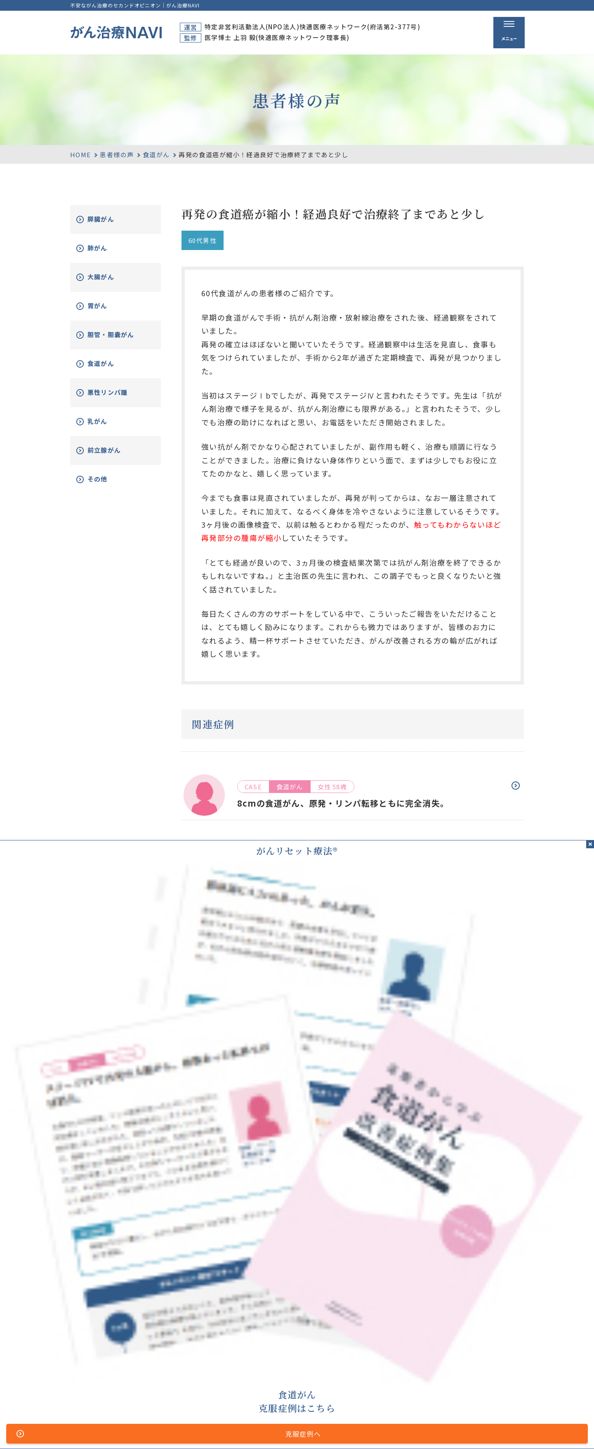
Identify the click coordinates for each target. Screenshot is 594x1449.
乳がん (106, 427)
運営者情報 (252, 1429)
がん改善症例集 (492, 1367)
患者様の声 (117, 154)
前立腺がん (114, 456)
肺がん (106, 248)
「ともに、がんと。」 (494, 1429)
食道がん (156, 154)
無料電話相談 (399, 1382)
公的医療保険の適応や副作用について (402, 1429)
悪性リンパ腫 (118, 399)
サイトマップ (208, 1429)
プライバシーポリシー (308, 1429)
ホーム (326, 1350)
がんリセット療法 (409, 1367)
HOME (80, 154)
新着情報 (481, 1382)
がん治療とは (399, 1350)
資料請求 (481, 1350)
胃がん (106, 306)
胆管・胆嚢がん (118, 338)
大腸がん (110, 277)
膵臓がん (110, 219)
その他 (106, 485)
